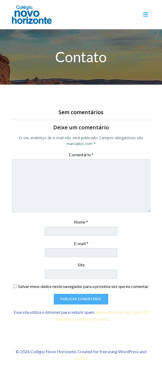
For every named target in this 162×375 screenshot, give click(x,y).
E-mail (81, 243)
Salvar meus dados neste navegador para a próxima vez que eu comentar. (83, 286)
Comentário (81, 154)
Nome (81, 221)
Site (81, 264)
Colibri (81, 358)
